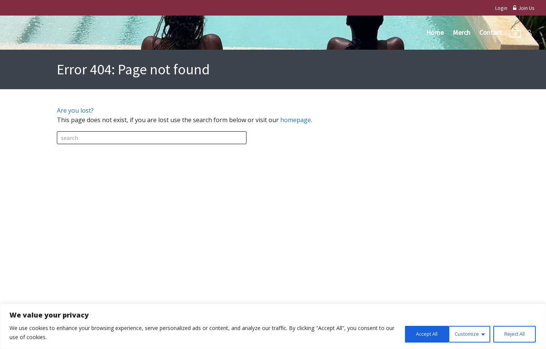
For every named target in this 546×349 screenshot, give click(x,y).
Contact (490, 32)
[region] (273, 327)
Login (501, 8)
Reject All (465, 333)
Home (435, 32)
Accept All (514, 333)
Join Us (524, 8)
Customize (415, 333)
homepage (295, 120)
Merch (461, 32)
